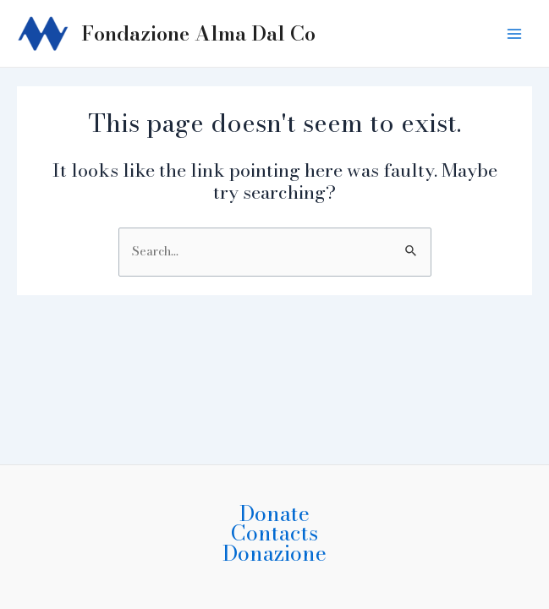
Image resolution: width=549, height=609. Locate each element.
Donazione (274, 552)
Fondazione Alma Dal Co (198, 33)
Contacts (274, 532)
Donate (274, 513)
